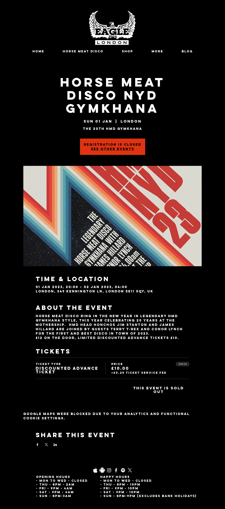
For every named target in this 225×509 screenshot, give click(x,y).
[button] (157, 51)
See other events (112, 149)
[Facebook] (116, 470)
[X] (130, 470)
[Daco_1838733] (102, 470)
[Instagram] (109, 470)
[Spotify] (123, 470)
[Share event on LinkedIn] (55, 444)
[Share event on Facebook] (37, 444)
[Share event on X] (46, 444)
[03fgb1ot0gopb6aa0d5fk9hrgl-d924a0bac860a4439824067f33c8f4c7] (95, 470)
